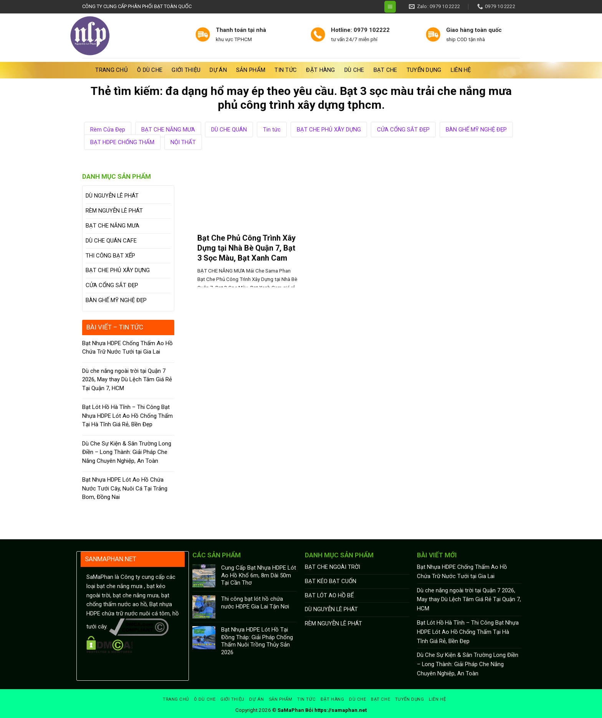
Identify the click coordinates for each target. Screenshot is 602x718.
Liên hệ (461, 69)
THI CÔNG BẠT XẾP (110, 255)
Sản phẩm (250, 69)
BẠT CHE (385, 69)
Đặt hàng (320, 69)
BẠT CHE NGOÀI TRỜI (332, 566)
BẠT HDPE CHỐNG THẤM (122, 142)
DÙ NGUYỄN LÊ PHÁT (112, 195)
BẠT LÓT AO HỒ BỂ (329, 595)
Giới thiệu (186, 69)
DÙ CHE (354, 69)
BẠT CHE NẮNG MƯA (168, 129)
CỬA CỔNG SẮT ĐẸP (403, 129)
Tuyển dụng (424, 69)
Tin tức (286, 69)
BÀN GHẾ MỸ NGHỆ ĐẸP (476, 129)
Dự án (218, 69)
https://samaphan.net (340, 710)
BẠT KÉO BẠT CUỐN (330, 581)
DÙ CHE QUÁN (229, 129)
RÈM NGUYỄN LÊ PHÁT (114, 210)
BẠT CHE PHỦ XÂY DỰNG (329, 129)
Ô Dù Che (149, 69)
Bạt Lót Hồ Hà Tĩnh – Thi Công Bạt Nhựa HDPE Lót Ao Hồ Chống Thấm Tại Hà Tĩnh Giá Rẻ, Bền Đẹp (127, 416)
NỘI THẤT (183, 142)
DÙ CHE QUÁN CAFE (111, 240)
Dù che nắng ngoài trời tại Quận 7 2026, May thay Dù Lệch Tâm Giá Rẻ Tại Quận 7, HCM (127, 379)
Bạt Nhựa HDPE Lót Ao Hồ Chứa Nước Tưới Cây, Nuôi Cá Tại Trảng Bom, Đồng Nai (124, 488)
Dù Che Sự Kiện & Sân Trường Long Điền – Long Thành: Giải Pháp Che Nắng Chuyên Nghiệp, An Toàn (126, 452)
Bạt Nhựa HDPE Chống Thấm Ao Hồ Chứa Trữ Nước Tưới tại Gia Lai (127, 348)
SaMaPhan (291, 710)
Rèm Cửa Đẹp (107, 129)
